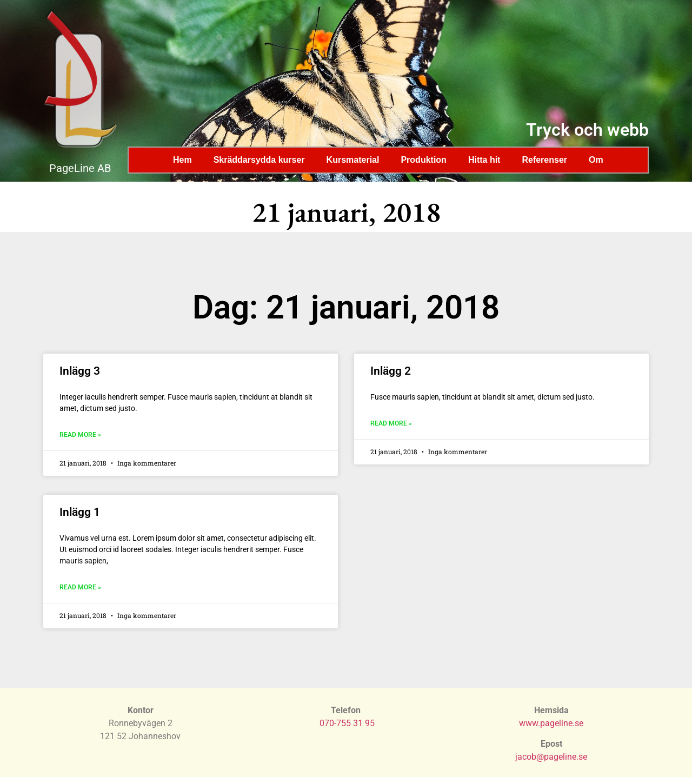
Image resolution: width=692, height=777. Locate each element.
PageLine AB (80, 168)
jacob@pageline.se (551, 757)
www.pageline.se (551, 723)
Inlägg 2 (390, 370)
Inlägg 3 (79, 370)
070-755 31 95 (347, 723)
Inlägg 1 (79, 512)
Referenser (544, 159)
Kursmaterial (353, 159)
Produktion (423, 159)
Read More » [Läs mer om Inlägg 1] (80, 587)
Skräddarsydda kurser (259, 159)
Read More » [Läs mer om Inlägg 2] (391, 423)
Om (596, 159)
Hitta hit (484, 159)
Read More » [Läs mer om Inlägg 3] (80, 435)
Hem (182, 159)
